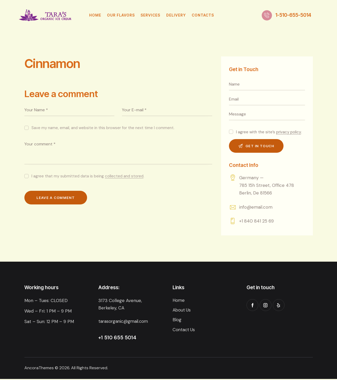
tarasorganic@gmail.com (124, 322)
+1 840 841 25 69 (256, 222)
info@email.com (255, 207)
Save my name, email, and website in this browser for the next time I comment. (102, 127)
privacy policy (288, 132)
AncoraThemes (39, 369)
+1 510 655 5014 (117, 338)
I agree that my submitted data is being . (87, 176)
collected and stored (124, 176)
